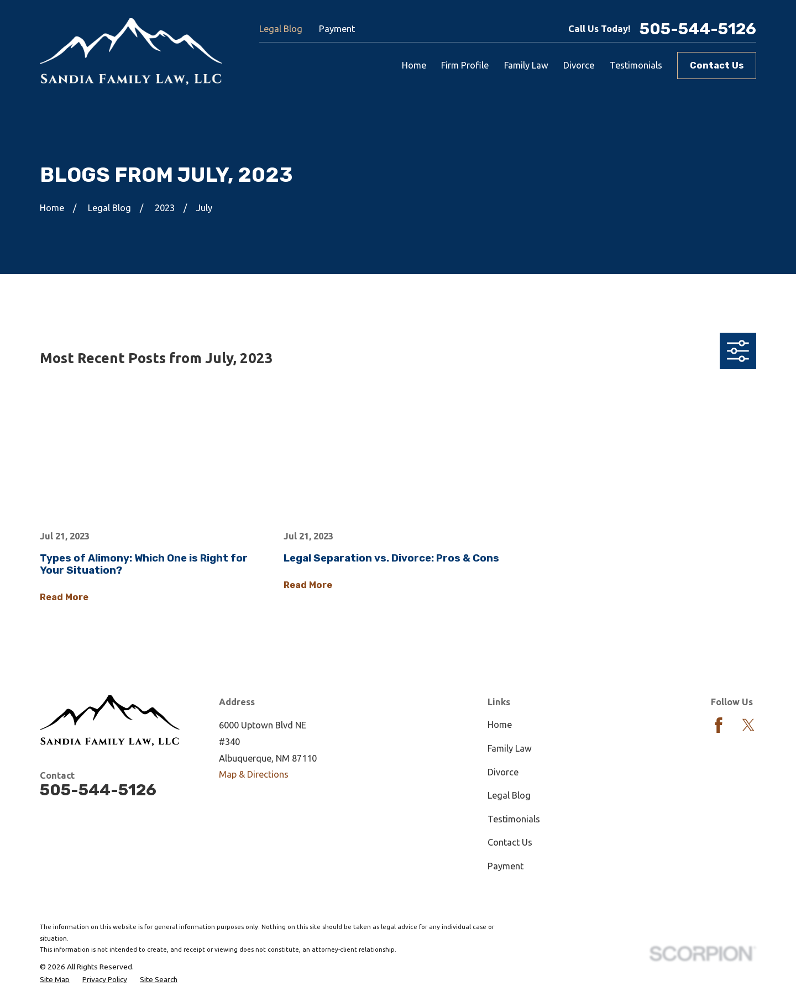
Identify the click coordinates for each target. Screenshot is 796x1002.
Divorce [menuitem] (578, 65)
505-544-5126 (698, 29)
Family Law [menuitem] (526, 65)
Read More (64, 597)
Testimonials (514, 819)
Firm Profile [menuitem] (465, 65)
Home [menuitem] (414, 65)
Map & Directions (254, 774)
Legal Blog (280, 29)
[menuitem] (55, 980)
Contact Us (716, 65)
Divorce (503, 772)
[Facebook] (718, 725)
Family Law (510, 748)
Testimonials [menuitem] (636, 65)
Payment (337, 29)
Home (500, 725)
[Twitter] (748, 725)
